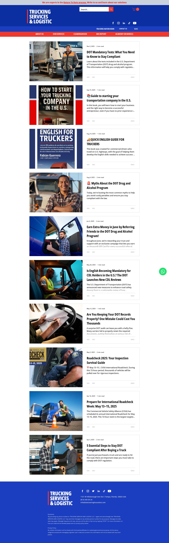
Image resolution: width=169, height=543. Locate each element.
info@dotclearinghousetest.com (93, 502)
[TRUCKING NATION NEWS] (105, 29)
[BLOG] (136, 29)
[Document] (163, 271)
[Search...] (92, 9)
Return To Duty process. (75, 2)
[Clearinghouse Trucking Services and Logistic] (82, 491)
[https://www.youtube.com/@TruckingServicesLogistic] (135, 23)
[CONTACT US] (123, 29)
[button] (136, 9)
